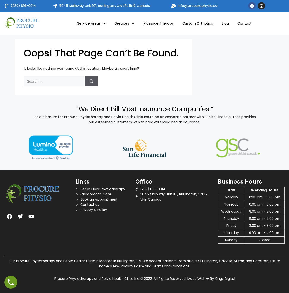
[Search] (91, 81)
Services (125, 23)
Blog (225, 23)
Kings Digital (225, 278)
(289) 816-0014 (23, 5)
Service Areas (91, 23)
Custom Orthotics (197, 23)
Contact (244, 23)
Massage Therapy (158, 23)
